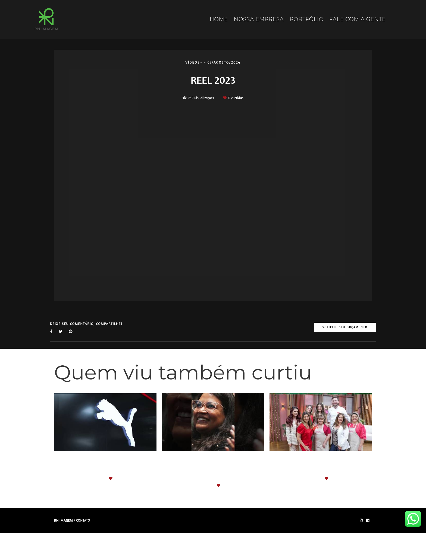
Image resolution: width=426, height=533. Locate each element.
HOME (218, 19)
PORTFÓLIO (307, 19)
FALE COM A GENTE (357, 19)
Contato (83, 520)
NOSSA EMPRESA (259, 19)
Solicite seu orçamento (345, 327)
